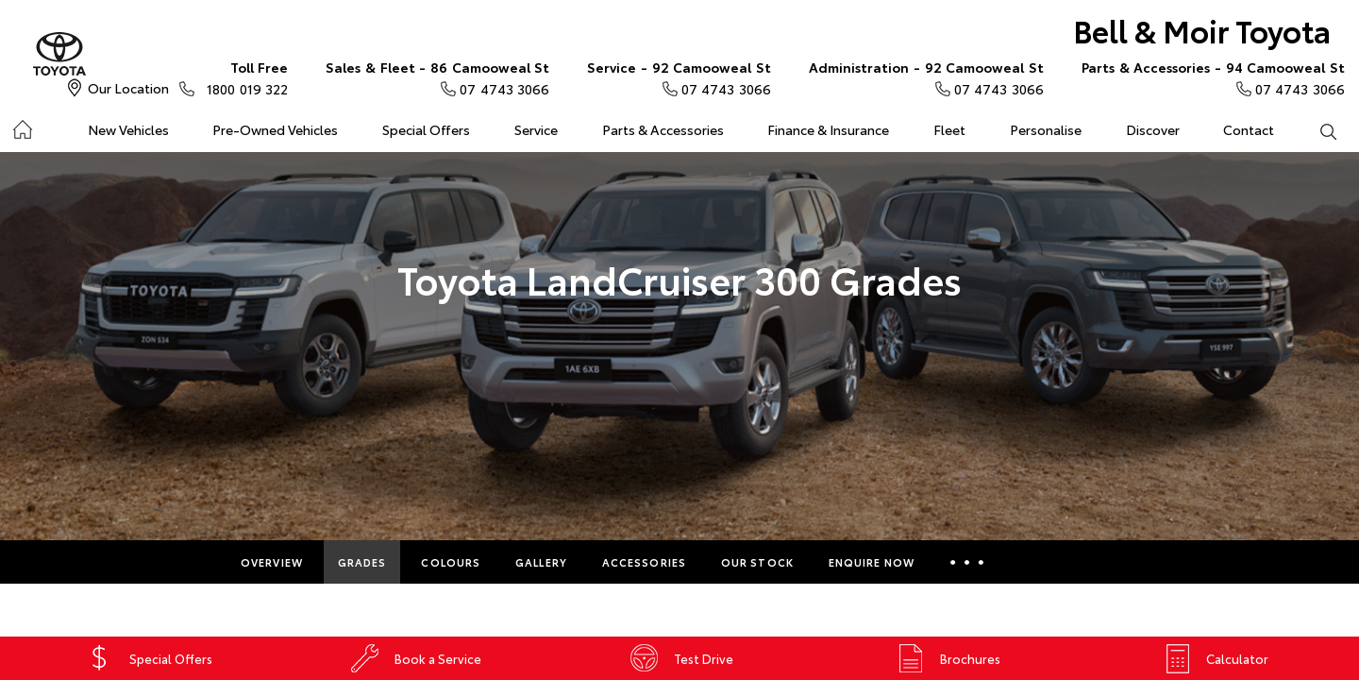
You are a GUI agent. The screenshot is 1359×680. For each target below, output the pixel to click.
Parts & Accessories (663, 129)
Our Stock (757, 562)
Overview (272, 562)
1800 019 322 (243, 77)
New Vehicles (128, 129)
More (966, 562)
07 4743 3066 (437, 77)
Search (1316, 130)
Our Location (128, 87)
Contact (1248, 129)
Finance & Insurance (828, 129)
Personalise (1046, 129)
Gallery (541, 562)
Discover (1153, 129)
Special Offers (426, 129)
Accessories (644, 562)
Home (22, 126)
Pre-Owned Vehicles (275, 129)
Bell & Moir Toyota (1202, 29)
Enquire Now (871, 562)
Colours (450, 562)
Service (536, 129)
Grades (362, 562)
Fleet (949, 129)
